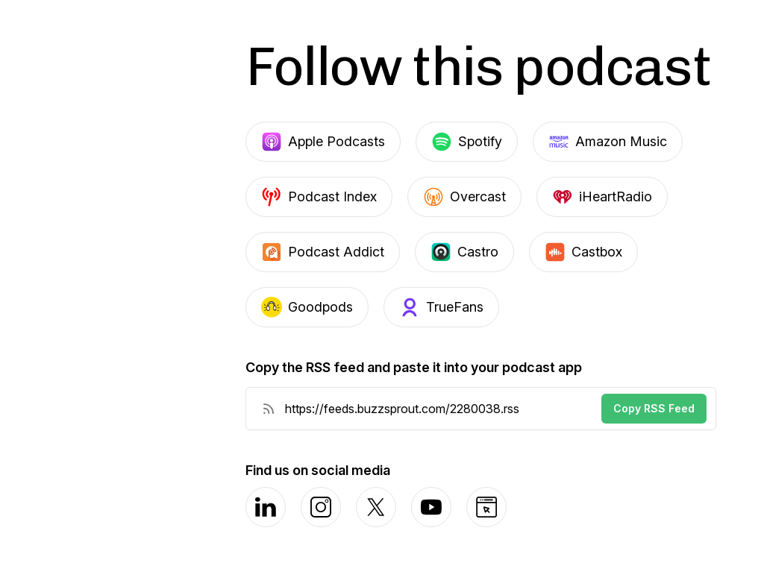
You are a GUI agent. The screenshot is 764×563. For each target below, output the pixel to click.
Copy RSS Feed (654, 408)
